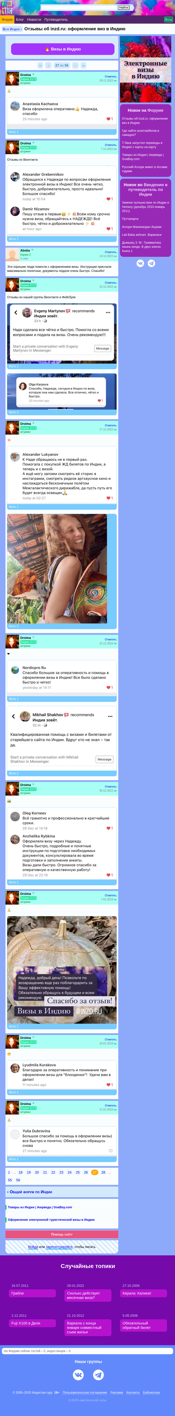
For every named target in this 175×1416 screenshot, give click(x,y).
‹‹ (40, 65)
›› (83, 65)
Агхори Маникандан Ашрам (141, 227)
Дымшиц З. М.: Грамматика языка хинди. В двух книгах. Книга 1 (142, 247)
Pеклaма (117, 1392)
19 (29, 1172)
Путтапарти (130, 219)
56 (18, 1180)
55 (10, 1180)
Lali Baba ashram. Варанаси (141, 234)
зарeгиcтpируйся (59, 1247)
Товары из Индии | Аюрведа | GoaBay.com (40, 1207)
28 (103, 1172)
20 (37, 1172)
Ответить (111, 76)
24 (69, 1172)
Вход (168, 19)
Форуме (155, 110)
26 (86, 1172)
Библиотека (151, 1392)
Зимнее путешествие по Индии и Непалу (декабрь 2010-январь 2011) (145, 207)
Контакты (133, 1392)
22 (53, 1172)
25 (78, 1172)
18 (20, 1172)
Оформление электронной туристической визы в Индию (51, 1219)
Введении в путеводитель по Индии (147, 189)
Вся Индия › (12, 29)
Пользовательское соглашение (85, 1392)
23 (61, 1172)
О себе (24, 258)
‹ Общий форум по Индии (29, 1191)
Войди (33, 1247)
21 (45, 1172)
